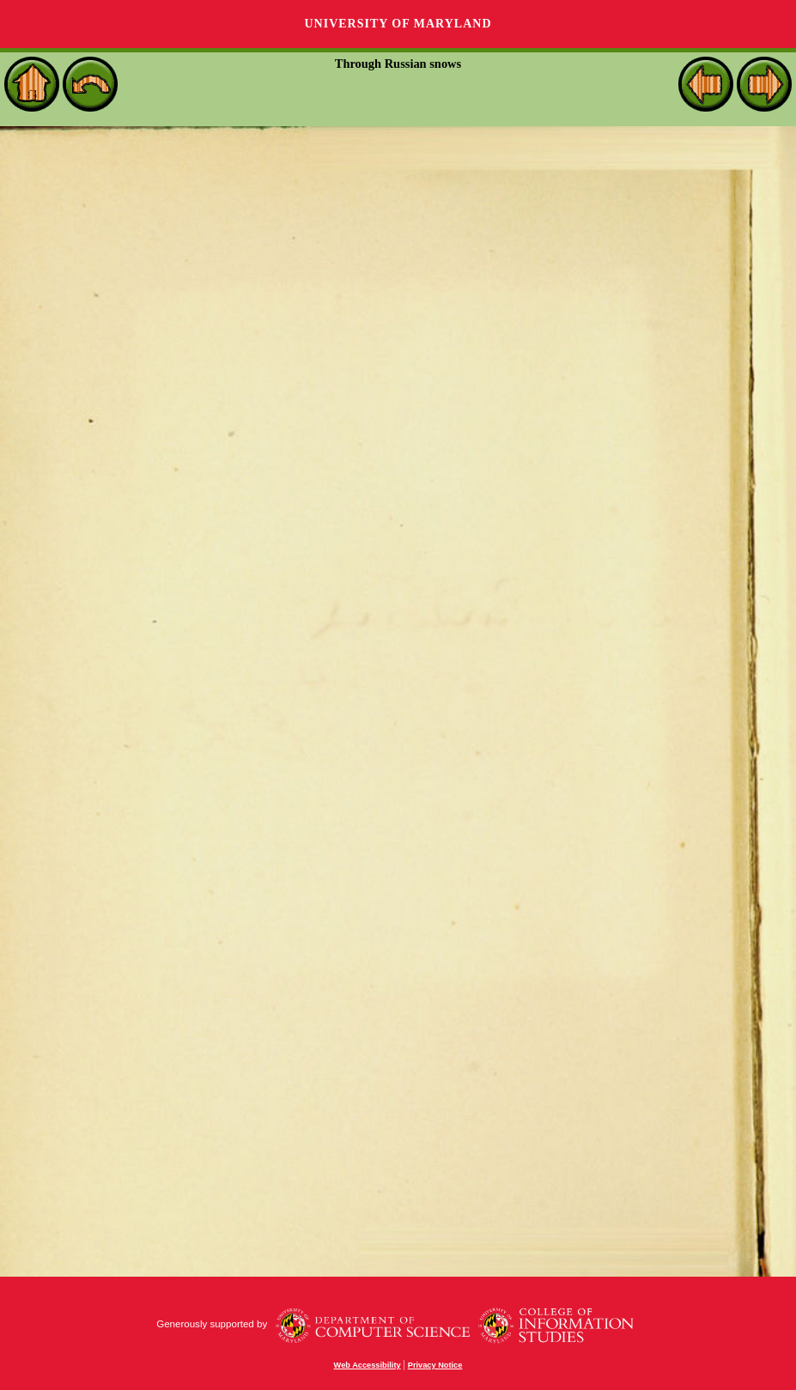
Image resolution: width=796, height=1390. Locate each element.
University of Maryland (397, 23)
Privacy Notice (435, 1365)
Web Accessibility (367, 1365)
